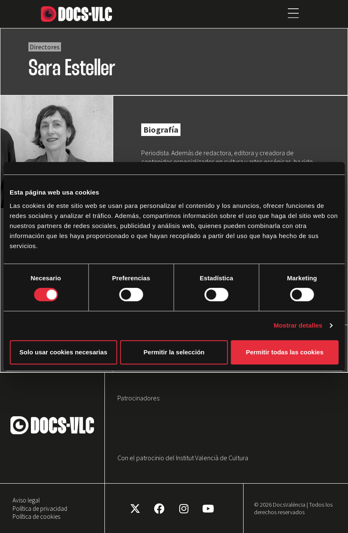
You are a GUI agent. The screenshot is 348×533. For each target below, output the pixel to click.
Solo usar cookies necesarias (63, 352)
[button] (293, 13)
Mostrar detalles (298, 325)
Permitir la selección (174, 352)
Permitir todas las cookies (284, 352)
